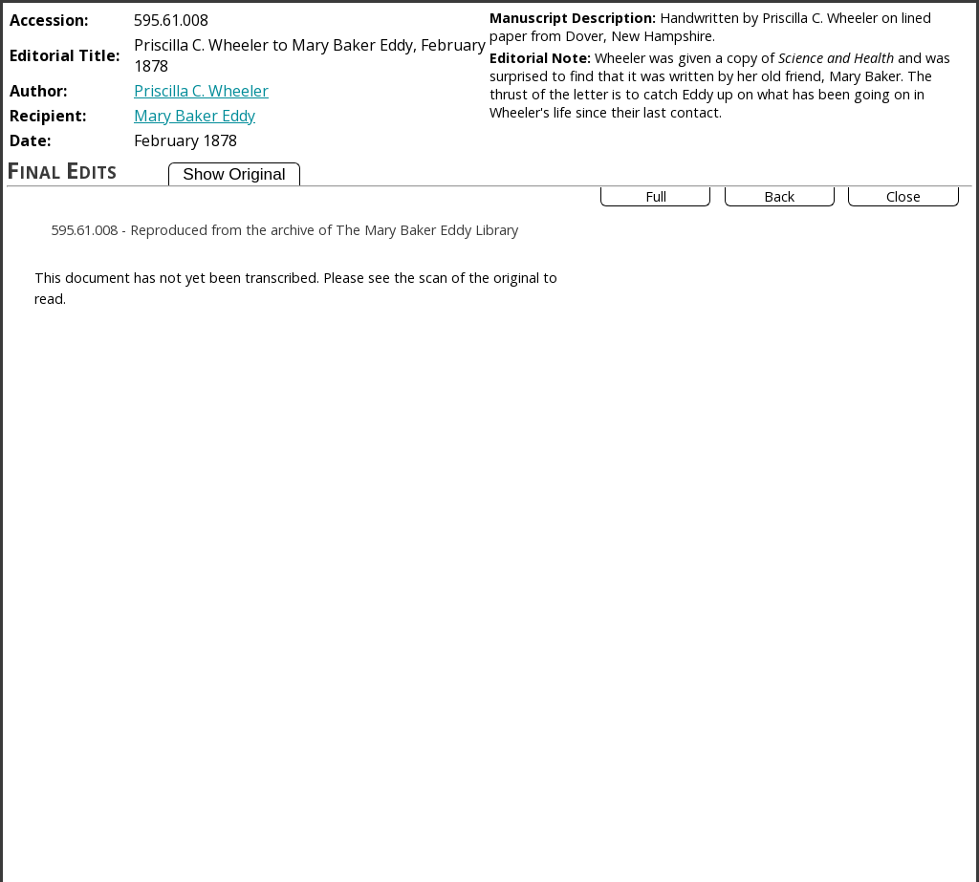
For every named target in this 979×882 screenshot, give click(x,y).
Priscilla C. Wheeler (201, 90)
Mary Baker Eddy (194, 115)
